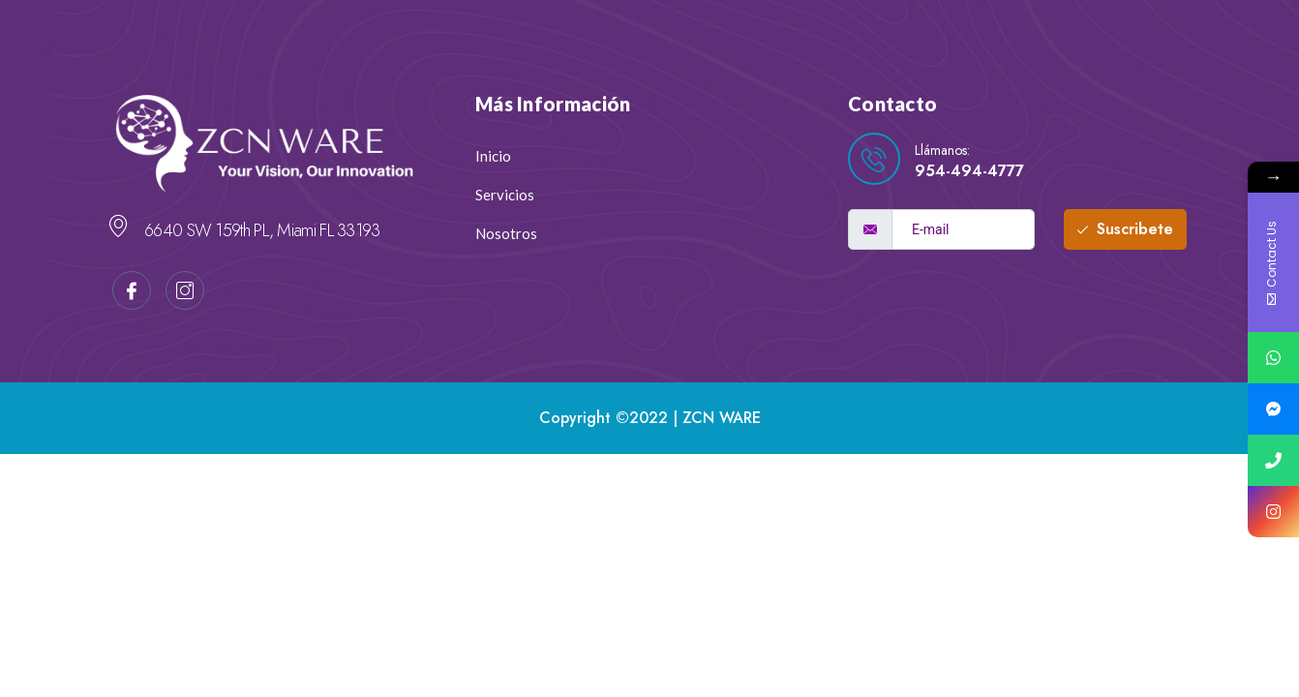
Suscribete (1125, 229)
